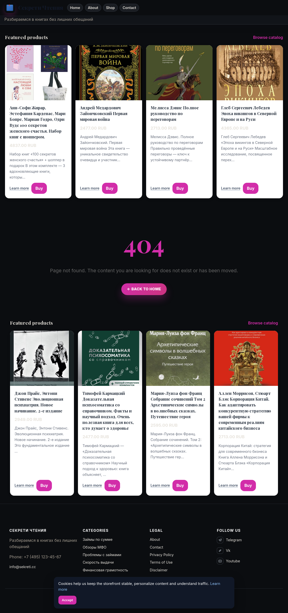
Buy (39, 188)
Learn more (19, 188)
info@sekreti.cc (23, 567)
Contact (129, 8)
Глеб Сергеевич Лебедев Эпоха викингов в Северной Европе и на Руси (248, 113)
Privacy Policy (162, 555)
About (93, 8)
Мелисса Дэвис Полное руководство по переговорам (175, 113)
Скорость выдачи (98, 562)
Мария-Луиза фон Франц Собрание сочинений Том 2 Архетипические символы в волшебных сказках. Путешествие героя (178, 405)
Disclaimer (159, 570)
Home (75, 8)
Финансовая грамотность (105, 570)
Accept (67, 600)
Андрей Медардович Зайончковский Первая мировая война (103, 113)
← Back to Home (144, 289)
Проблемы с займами (102, 555)
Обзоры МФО (95, 547)
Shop (110, 8)
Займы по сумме (98, 539)
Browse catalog (268, 37)
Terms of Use (161, 562)
